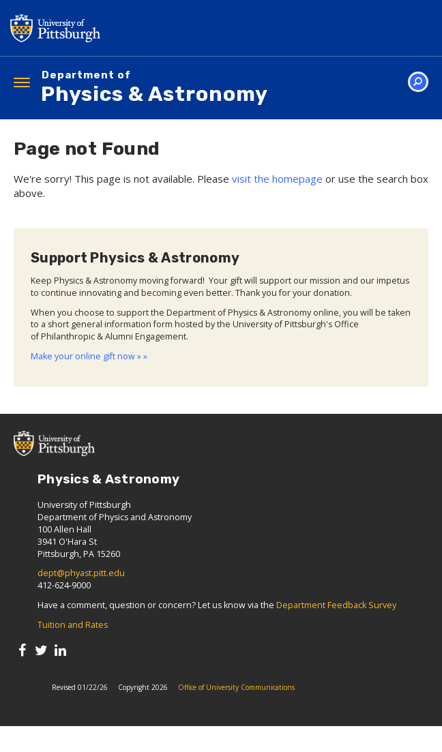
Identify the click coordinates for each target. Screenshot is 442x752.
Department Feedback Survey (336, 605)
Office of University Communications (236, 687)
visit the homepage (277, 178)
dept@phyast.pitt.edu (81, 573)
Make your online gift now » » (89, 356)
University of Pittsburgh (109, 28)
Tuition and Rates (73, 625)
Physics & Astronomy (154, 88)
